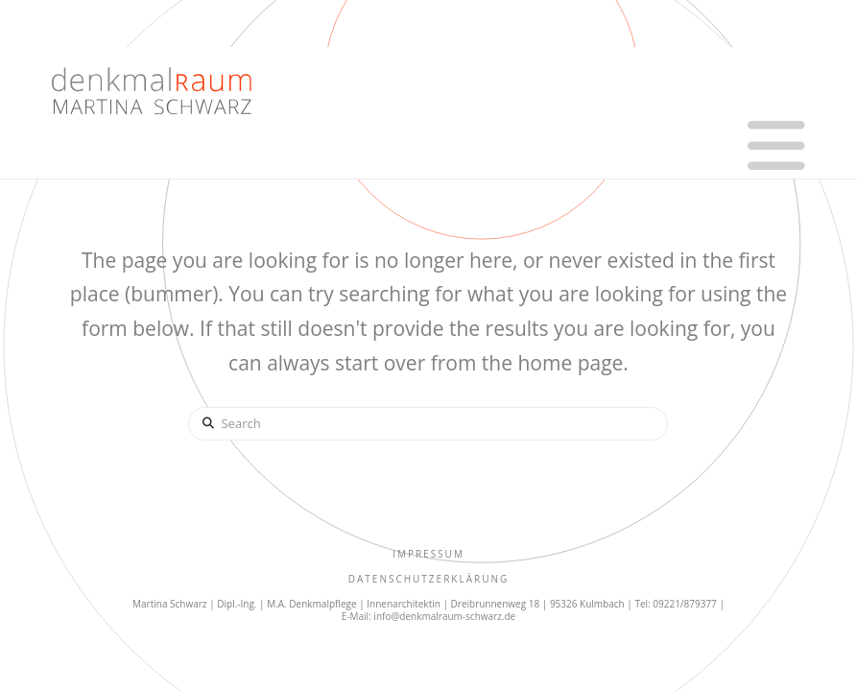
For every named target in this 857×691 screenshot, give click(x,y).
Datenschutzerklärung (429, 578)
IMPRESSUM (428, 553)
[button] (776, 145)
